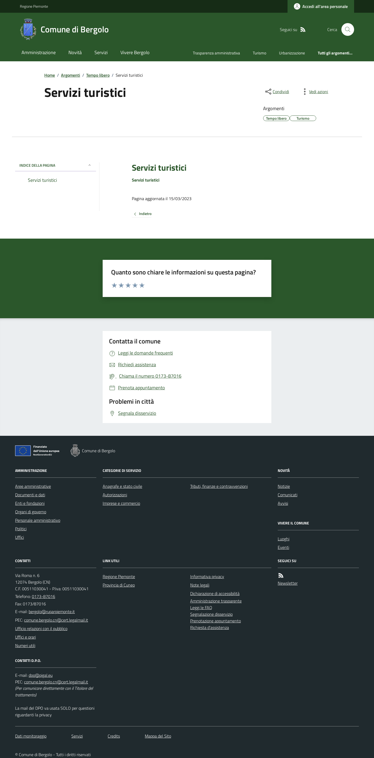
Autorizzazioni (115, 495)
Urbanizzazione (292, 53)
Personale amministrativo (37, 520)
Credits (114, 736)
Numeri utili (25, 645)
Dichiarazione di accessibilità (215, 593)
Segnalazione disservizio (211, 614)
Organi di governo (30, 512)
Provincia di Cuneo (119, 585)
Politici (21, 529)
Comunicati (287, 495)
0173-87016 (43, 596)
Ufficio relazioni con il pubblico (41, 628)
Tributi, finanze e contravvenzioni (219, 486)
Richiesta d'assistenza (209, 627)
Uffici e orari (25, 637)
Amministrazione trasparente (216, 601)
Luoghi (283, 539)
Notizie (284, 486)
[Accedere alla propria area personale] (321, 6)
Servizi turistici (159, 167)
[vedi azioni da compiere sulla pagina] (314, 91)
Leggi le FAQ (201, 607)
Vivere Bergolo (135, 52)
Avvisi (283, 503)
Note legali (199, 585)
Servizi (101, 52)
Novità (75, 52)
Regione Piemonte (34, 6)
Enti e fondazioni (30, 503)
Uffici (19, 537)
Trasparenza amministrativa (216, 53)
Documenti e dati (30, 495)
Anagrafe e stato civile (122, 486)
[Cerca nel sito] (345, 29)
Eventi (283, 547)
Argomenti (70, 75)
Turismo (259, 53)
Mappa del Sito (158, 736)
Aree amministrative (33, 486)
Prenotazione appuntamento (215, 621)
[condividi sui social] (276, 91)
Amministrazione (38, 52)
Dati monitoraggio (30, 736)
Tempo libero (98, 75)
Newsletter (288, 583)
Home (49, 75)
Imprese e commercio (121, 503)
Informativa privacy (207, 576)
